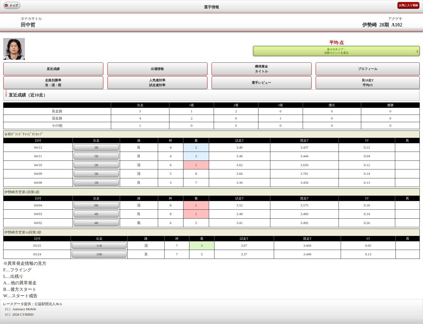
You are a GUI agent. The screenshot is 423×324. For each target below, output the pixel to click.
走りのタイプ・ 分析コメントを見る (336, 51)
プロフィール (367, 69)
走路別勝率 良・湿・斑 (53, 82)
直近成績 (53, 69)
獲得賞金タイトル (261, 69)
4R (96, 214)
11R (99, 245)
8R (96, 205)
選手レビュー (261, 83)
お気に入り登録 (408, 5)
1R (96, 183)
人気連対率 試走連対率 (157, 82)
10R (99, 254)
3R (96, 147)
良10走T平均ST (368, 82)
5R (96, 156)
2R (96, 165)
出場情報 (157, 69)
